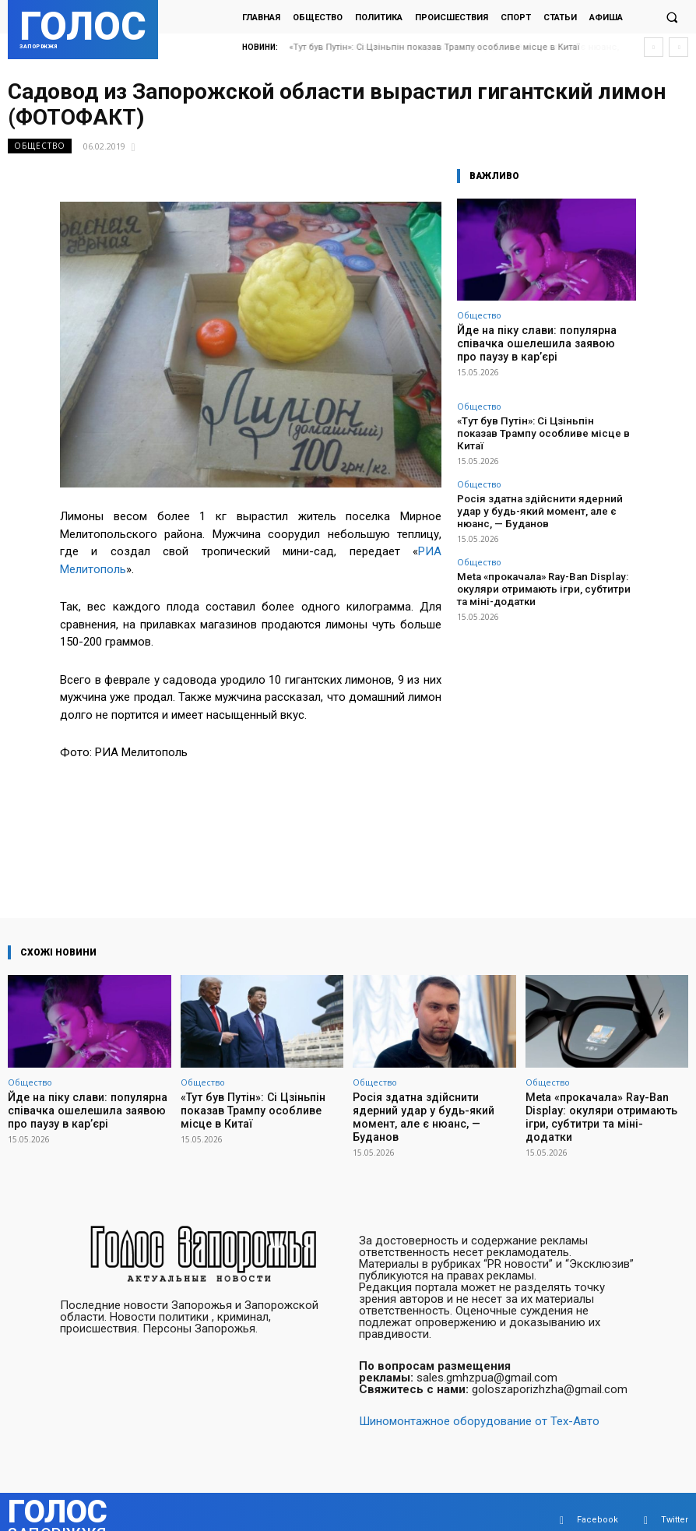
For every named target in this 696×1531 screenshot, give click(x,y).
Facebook (597, 1503)
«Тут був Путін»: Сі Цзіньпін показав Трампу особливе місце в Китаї (435, 47)
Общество (40, 146)
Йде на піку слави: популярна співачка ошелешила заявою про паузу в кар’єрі (538, 342)
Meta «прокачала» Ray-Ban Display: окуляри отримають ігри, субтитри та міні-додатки (546, 559)
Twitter (674, 1503)
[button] (672, 17)
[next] (678, 47)
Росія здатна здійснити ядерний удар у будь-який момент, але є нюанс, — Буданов (542, 488)
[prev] (653, 47)
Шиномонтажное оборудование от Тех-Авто (479, 1405)
